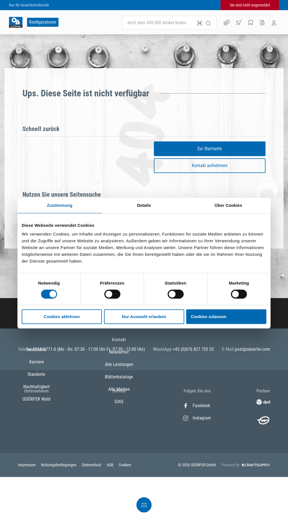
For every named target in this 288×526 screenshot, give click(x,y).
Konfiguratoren (42, 22)
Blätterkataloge (119, 442)
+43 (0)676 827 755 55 (193, 349)
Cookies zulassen (208, 316)
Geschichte (36, 405)
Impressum (27, 514)
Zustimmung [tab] (60, 205)
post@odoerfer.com (252, 349)
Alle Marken (119, 455)
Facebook (196, 405)
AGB (110, 514)
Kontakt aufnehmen (210, 165)
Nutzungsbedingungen (59, 514)
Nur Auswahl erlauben (144, 316)
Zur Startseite (209, 148)
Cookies (125, 514)
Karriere (36, 418)
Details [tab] (144, 205)
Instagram (197, 418)
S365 (118, 467)
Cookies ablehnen (62, 316)
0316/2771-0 (45, 349)
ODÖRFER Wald (36, 455)
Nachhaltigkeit (36, 442)
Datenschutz (92, 514)
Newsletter (119, 418)
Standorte (36, 430)
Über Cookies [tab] (228, 205)
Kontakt (119, 405)
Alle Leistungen (119, 430)
